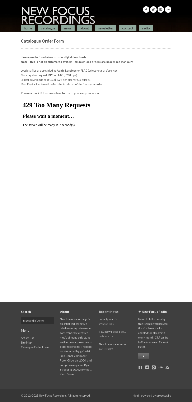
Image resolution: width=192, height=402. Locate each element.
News (67, 28)
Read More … (68, 374)
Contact (127, 28)
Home (28, 28)
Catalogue (48, 28)
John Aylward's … (109, 319)
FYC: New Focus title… (112, 331)
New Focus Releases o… (113, 344)
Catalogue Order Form (35, 347)
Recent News (108, 312)
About (84, 28)
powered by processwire (156, 395)
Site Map (26, 342)
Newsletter (105, 28)
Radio (146, 28)
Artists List (27, 338)
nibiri (136, 395)
